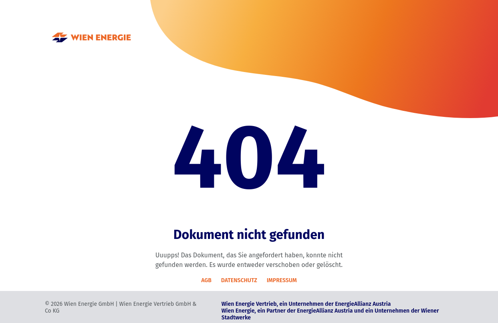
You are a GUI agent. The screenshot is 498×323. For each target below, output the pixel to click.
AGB (206, 280)
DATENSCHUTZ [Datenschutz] (239, 280)
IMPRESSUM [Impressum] (282, 280)
